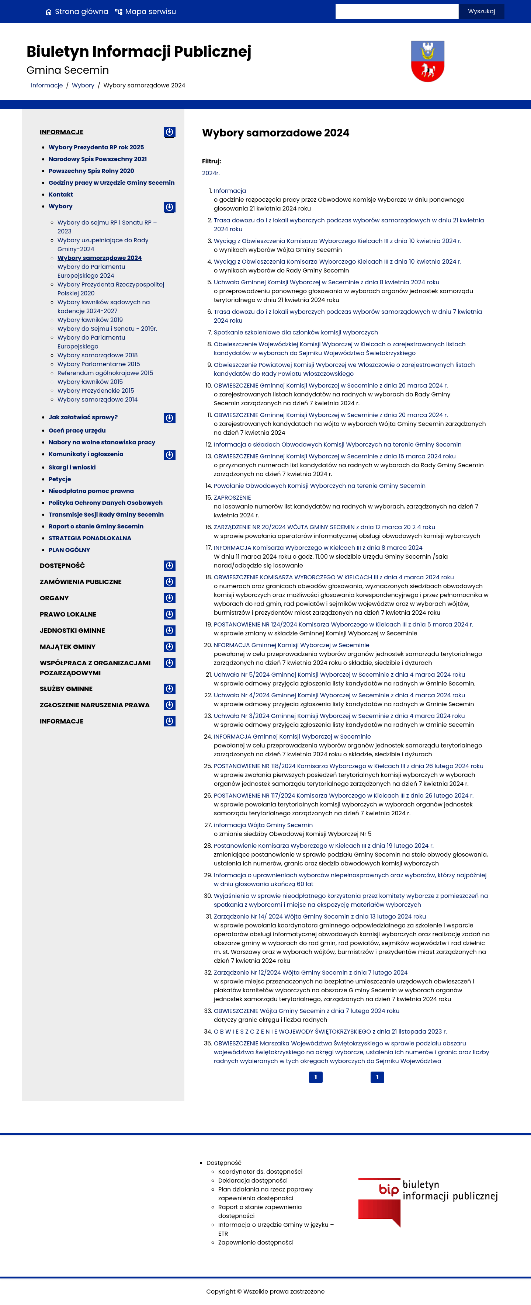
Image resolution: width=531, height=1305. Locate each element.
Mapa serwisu (145, 11)
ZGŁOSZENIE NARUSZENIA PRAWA (95, 704)
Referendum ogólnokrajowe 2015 (105, 373)
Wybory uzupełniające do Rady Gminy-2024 (103, 244)
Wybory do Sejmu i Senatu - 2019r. (107, 328)
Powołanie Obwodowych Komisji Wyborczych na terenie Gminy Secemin (320, 486)
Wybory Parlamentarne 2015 (99, 364)
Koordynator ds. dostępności (260, 1171)
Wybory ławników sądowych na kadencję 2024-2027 (104, 306)
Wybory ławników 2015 (90, 382)
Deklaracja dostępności (253, 1180)
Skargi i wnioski (72, 467)
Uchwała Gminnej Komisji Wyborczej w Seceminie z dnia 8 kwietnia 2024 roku (327, 282)
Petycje (60, 479)
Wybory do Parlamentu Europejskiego (91, 342)
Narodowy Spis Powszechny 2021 (98, 159)
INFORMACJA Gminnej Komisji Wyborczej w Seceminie (292, 736)
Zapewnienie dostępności (256, 1242)
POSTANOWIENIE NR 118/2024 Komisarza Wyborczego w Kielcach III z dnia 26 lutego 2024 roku (348, 766)
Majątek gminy (68, 646)
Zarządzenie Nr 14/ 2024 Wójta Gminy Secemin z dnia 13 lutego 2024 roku (320, 916)
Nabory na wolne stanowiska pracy (102, 442)
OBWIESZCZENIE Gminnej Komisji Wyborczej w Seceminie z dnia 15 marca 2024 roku (335, 456)
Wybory (83, 85)
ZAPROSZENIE (232, 497)
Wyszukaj (481, 11)
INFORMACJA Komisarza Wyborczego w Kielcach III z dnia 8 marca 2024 (318, 548)
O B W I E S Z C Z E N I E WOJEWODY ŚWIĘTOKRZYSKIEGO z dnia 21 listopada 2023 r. (330, 1031)
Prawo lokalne (68, 614)
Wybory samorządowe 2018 (98, 355)
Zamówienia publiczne (81, 581)
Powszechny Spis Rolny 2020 (91, 171)
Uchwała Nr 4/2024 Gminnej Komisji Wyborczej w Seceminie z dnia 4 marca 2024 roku (339, 695)
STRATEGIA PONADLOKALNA (90, 538)
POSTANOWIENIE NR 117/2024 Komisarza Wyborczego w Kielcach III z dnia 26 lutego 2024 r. (343, 795)
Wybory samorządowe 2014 (98, 399)
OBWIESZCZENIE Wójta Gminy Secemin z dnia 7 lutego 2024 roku (306, 1011)
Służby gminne (66, 688)
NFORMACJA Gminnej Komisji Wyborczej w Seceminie (291, 645)
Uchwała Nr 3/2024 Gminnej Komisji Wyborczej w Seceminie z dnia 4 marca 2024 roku (339, 716)
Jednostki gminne (72, 630)
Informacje (47, 85)
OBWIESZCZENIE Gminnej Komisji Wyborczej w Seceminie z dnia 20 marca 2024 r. (331, 385)
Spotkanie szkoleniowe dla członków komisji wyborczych (296, 332)
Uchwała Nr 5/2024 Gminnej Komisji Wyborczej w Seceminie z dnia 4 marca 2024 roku (339, 674)
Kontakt (61, 194)
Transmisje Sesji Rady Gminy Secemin (106, 514)
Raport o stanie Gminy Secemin (96, 526)
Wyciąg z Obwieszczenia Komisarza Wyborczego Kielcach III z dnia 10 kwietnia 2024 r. (337, 241)
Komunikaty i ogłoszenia (86, 454)
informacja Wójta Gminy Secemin (263, 825)
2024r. (211, 173)
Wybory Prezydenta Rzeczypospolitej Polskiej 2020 (111, 289)
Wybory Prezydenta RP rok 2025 (96, 147)
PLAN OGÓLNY (69, 550)
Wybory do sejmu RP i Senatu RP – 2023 (107, 227)
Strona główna (76, 11)
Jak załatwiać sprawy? (83, 417)
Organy (54, 598)
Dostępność (62, 565)
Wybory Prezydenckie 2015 (96, 390)
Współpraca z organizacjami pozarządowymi (95, 667)
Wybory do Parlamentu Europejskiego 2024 (91, 271)
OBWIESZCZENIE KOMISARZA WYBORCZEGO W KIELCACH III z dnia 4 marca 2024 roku (334, 577)
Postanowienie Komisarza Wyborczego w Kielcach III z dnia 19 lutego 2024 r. (324, 845)
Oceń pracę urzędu (77, 430)
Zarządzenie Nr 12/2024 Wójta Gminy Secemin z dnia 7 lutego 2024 (311, 972)
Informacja (230, 191)
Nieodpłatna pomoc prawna (91, 491)
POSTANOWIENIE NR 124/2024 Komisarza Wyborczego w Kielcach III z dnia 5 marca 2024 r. (343, 624)
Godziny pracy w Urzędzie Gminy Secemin (112, 182)
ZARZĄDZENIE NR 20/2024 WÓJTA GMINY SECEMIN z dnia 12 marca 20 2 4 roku (324, 527)
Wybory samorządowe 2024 (100, 258)
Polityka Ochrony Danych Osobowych (106, 503)
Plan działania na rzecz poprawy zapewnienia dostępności (265, 1193)
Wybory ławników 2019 (90, 320)
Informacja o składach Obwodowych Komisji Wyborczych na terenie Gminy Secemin (338, 444)
